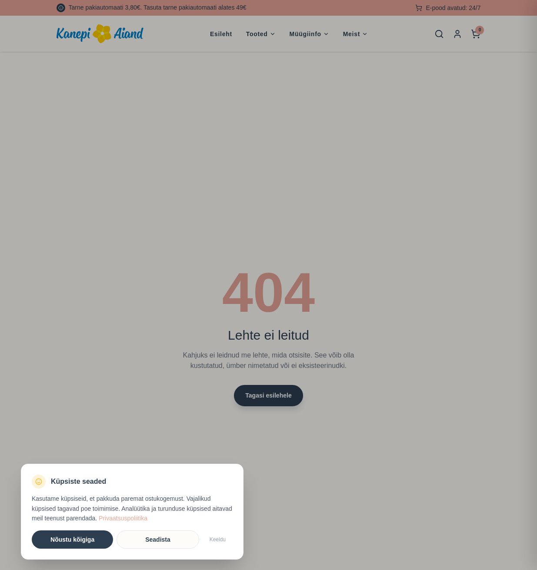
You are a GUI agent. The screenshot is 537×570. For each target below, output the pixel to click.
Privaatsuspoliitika (123, 518)
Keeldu (218, 539)
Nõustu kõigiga (72, 539)
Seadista (157, 539)
